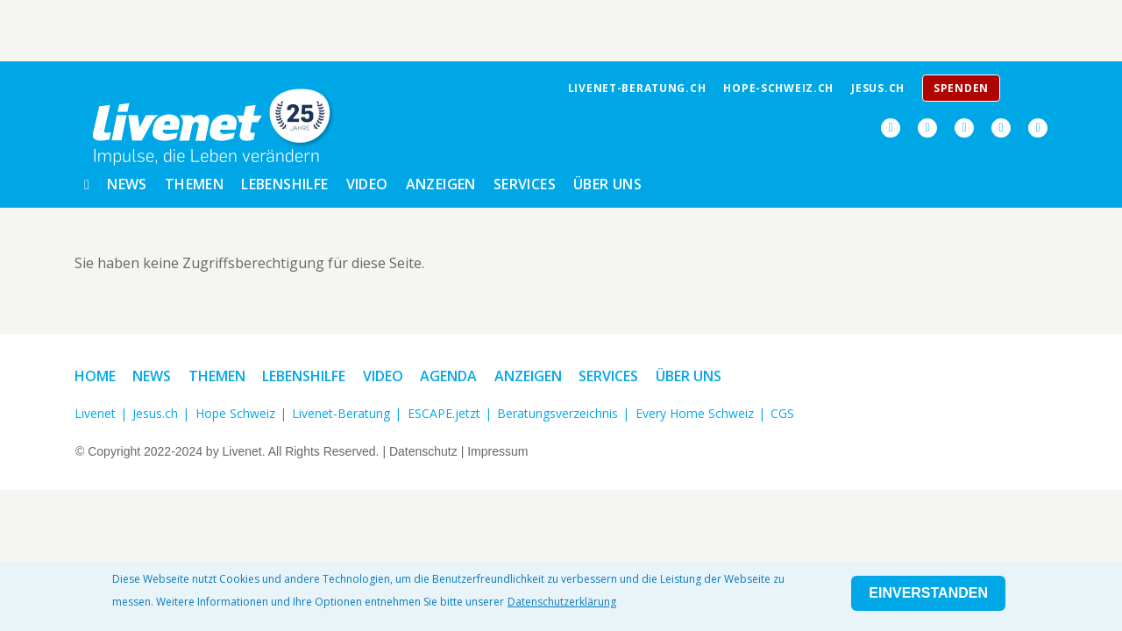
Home (95, 376)
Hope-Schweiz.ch (778, 88)
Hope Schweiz (235, 413)
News (127, 184)
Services (525, 184)
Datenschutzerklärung (562, 601)
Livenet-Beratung (341, 413)
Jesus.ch (155, 413)
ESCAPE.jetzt (444, 413)
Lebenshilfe (284, 184)
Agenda (448, 376)
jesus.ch (878, 88)
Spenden (961, 88)
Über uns (607, 184)
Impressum (497, 451)
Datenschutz (423, 451)
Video (367, 184)
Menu (1030, 93)
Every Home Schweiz (695, 413)
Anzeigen (441, 184)
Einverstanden (928, 592)
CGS (782, 413)
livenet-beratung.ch (637, 88)
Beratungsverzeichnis (557, 413)
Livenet (95, 413)
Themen (194, 184)
